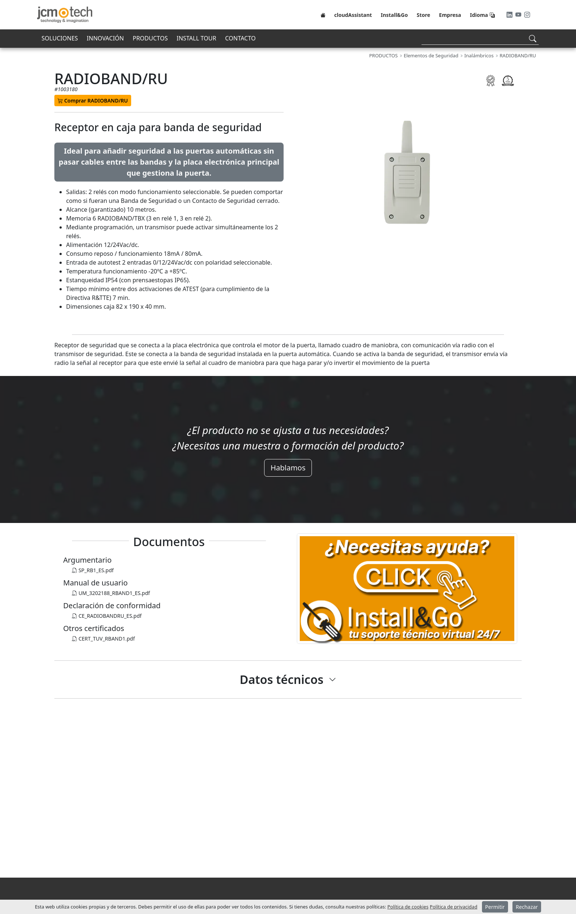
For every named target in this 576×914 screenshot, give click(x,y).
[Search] (480, 38)
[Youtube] (519, 15)
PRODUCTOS (150, 38)
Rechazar (527, 906)
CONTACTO (240, 38)
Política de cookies (407, 906)
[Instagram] (527, 15)
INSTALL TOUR (196, 38)
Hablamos (287, 468)
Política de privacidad (454, 906)
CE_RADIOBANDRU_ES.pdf (106, 615)
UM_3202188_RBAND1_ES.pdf (111, 592)
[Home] (322, 15)
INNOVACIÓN (105, 38)
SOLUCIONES (60, 38)
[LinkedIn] (510, 15)
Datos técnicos (282, 679)
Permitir (495, 906)
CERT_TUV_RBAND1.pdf (103, 638)
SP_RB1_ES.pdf (93, 570)
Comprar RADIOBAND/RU (93, 100)
